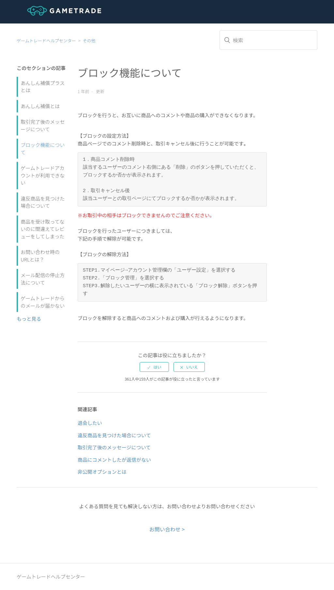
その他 (89, 40)
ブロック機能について (43, 148)
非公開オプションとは (102, 471)
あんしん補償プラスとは (43, 86)
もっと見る (29, 318)
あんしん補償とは (40, 106)
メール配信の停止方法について (43, 279)
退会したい (90, 422)
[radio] (154, 367)
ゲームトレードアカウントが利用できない (43, 175)
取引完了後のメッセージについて (43, 125)
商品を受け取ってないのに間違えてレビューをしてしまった (42, 229)
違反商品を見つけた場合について (43, 202)
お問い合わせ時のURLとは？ (40, 255)
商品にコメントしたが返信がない (114, 459)
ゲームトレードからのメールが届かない (43, 302)
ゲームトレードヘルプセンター (46, 40)
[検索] (268, 40)
